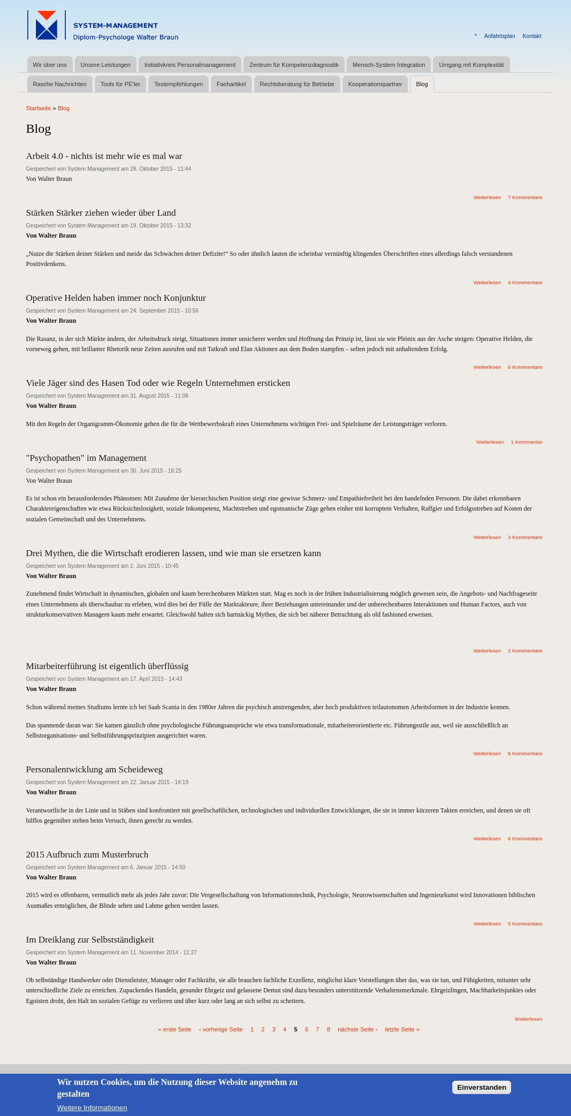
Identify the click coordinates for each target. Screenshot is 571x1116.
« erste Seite (174, 1029)
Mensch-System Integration (389, 65)
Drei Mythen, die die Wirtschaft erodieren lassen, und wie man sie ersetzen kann (174, 553)
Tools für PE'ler (120, 84)
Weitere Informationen (92, 1111)
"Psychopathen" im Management (86, 458)
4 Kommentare (525, 282)
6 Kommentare (525, 367)
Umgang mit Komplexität (471, 65)
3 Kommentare (525, 537)
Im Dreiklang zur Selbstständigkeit (90, 940)
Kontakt (532, 36)
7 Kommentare (525, 197)
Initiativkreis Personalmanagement (189, 65)
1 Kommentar (526, 442)
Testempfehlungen (178, 84)
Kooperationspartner (375, 84)
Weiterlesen (487, 197)
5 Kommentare (525, 924)
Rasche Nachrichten (60, 84)
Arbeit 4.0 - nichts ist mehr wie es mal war (104, 156)
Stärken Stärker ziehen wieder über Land (101, 213)
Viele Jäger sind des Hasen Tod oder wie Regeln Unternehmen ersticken (158, 383)
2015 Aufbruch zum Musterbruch (87, 854)
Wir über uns (50, 65)
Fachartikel (231, 84)
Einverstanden (481, 1092)
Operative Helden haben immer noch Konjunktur (116, 298)
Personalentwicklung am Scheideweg (94, 769)
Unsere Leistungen (106, 65)
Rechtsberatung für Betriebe (297, 84)
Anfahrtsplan (499, 36)
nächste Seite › (357, 1029)
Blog (422, 84)
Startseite (38, 108)
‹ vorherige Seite (221, 1029)
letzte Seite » (402, 1029)
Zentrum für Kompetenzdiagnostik (294, 65)
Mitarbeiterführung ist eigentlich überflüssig (107, 666)
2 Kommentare (525, 651)
